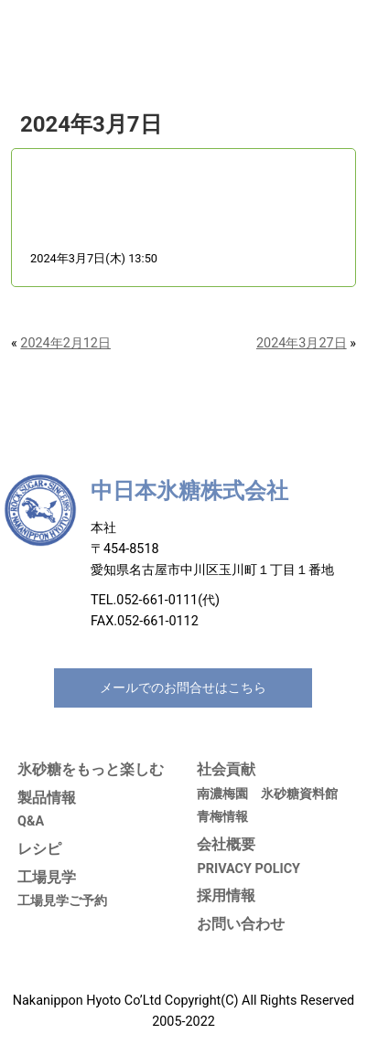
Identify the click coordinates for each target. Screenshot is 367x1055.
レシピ (39, 849)
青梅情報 (222, 817)
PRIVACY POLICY (248, 869)
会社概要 (226, 844)
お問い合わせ (241, 923)
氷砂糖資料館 (299, 794)
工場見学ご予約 (62, 901)
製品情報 (46, 797)
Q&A (30, 821)
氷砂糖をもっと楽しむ (90, 769)
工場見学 (46, 877)
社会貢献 (226, 769)
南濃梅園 (222, 794)
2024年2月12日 (65, 343)
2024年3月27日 (301, 343)
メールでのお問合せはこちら (183, 688)
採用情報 (226, 895)
